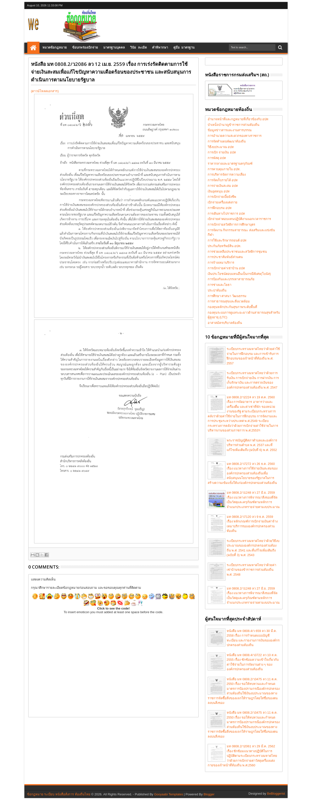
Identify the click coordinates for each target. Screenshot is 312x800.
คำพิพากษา (160, 48)
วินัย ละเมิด (138, 48)
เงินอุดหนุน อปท (219, 191)
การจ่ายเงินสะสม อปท (223, 186)
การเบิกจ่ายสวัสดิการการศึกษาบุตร (231, 224)
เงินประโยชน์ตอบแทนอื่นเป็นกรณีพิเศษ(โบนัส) (239, 274)
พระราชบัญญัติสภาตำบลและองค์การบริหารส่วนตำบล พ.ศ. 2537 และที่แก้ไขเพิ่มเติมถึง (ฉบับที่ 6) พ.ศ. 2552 (252, 445)
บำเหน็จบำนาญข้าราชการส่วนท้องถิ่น (233, 125)
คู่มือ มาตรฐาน (184, 48)
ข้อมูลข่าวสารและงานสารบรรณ (230, 130)
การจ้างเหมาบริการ (221, 262)
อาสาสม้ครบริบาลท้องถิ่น (225, 323)
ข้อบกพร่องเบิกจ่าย (85, 48)
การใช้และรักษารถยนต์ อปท (227, 240)
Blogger (209, 794)
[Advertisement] (161, 21)
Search (279, 47)
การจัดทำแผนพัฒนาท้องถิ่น (227, 141)
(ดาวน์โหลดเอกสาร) (45, 91)
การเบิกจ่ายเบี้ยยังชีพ (222, 197)
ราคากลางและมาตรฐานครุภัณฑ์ (230, 163)
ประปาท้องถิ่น (217, 290)
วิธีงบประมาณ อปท (221, 147)
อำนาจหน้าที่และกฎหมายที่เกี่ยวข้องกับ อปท (238, 119)
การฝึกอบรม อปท (220, 208)
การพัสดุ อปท (217, 158)
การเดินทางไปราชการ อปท (226, 213)
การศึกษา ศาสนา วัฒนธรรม (227, 296)
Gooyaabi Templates (168, 794)
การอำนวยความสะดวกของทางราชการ (235, 136)
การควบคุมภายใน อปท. (224, 169)
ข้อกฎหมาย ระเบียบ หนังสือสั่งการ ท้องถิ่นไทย (58, 794)
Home (33, 48)
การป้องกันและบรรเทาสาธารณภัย (231, 279)
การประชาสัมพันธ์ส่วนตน (225, 257)
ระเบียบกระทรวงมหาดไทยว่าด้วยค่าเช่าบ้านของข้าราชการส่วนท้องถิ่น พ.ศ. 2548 (251, 569)
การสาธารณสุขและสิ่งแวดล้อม (229, 301)
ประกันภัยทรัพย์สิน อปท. (224, 246)
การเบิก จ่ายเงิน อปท (222, 152)
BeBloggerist (276, 793)
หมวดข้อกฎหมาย (54, 48)
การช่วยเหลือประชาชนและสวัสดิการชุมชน (237, 251)
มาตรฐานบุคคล (114, 48)
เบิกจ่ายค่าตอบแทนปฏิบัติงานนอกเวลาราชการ (239, 219)
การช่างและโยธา (219, 285)
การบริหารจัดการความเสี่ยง (227, 174)
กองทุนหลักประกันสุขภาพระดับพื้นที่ (232, 307)
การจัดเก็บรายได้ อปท (223, 180)
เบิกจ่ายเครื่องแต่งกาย (222, 202)
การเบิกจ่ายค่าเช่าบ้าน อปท (226, 268)
